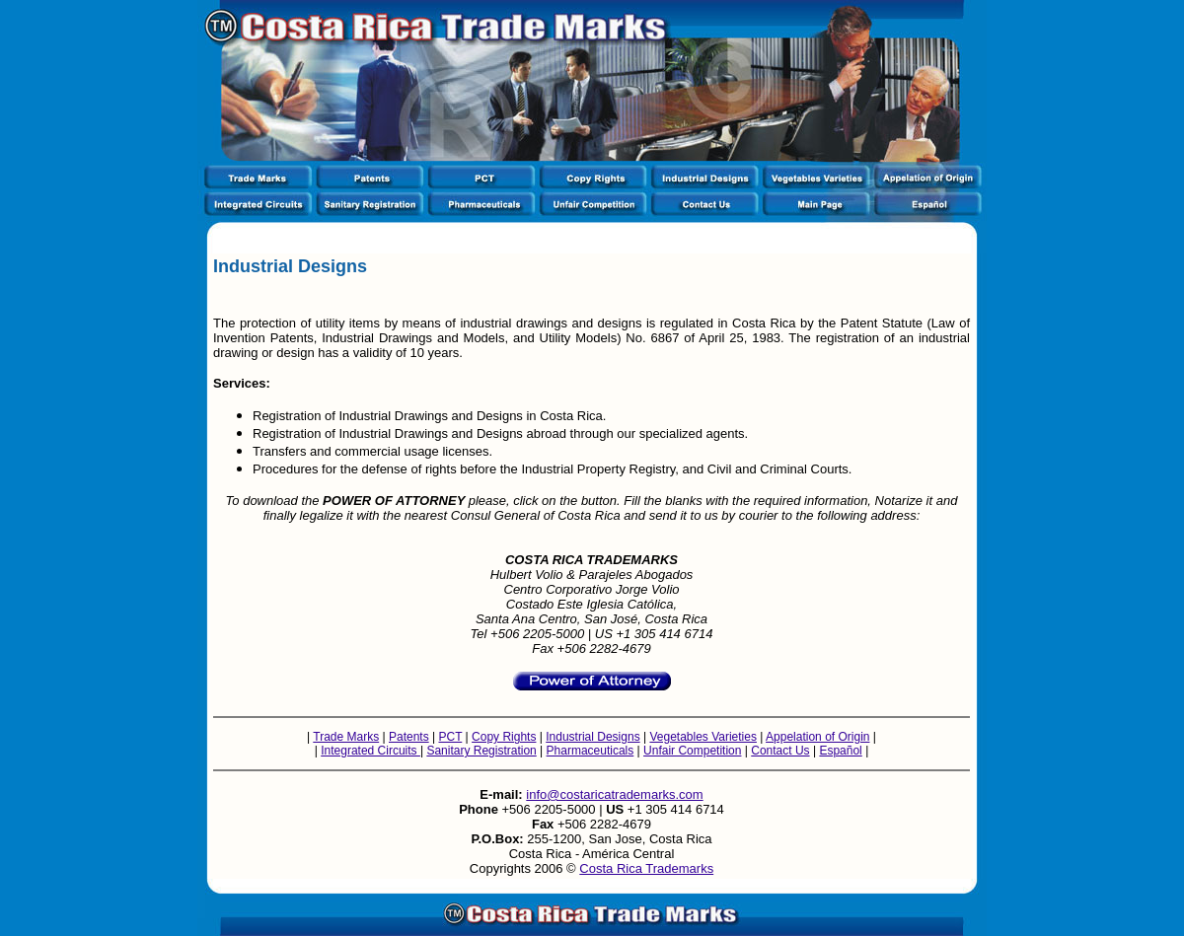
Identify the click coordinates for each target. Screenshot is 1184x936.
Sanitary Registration (481, 750)
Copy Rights (504, 737)
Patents (409, 737)
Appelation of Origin (817, 737)
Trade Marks (346, 737)
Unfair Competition (692, 750)
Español (840, 750)
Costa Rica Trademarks (646, 868)
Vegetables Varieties (703, 737)
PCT (450, 737)
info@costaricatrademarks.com (614, 794)
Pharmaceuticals (590, 750)
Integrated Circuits (370, 750)
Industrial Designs (592, 737)
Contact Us (780, 750)
